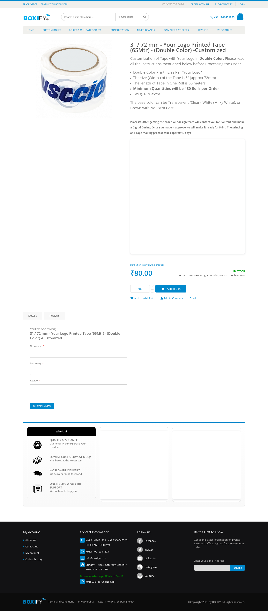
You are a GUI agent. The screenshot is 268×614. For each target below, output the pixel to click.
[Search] (145, 17)
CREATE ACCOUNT (200, 4)
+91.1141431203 (224, 17)
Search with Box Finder (54, 4)
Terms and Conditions (61, 604)
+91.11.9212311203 (97, 554)
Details (34, 317)
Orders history (34, 562)
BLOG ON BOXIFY (223, 4)
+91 (88, 543)
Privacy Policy (86, 604)
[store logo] (38, 16)
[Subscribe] (237, 571)
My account (32, 555)
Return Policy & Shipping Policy (116, 604)
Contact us (32, 549)
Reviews (61, 317)
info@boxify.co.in (96, 561)
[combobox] (89, 17)
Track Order (30, 4)
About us (31, 543)
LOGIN (241, 4)
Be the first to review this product (147, 265)
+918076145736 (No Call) (100, 584)
